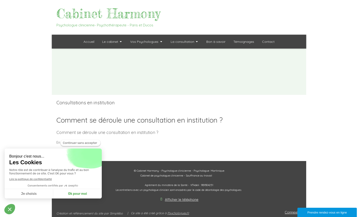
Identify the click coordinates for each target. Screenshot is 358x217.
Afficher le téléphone (181, 199)
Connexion (293, 212)
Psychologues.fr (178, 213)
